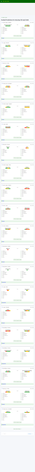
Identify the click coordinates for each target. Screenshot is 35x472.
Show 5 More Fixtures (17, 429)
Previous (30, 434)
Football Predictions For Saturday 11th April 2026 (15, 20)
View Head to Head (17, 35)
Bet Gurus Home (6, 1)
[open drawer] (1, 1)
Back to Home (4, 17)
